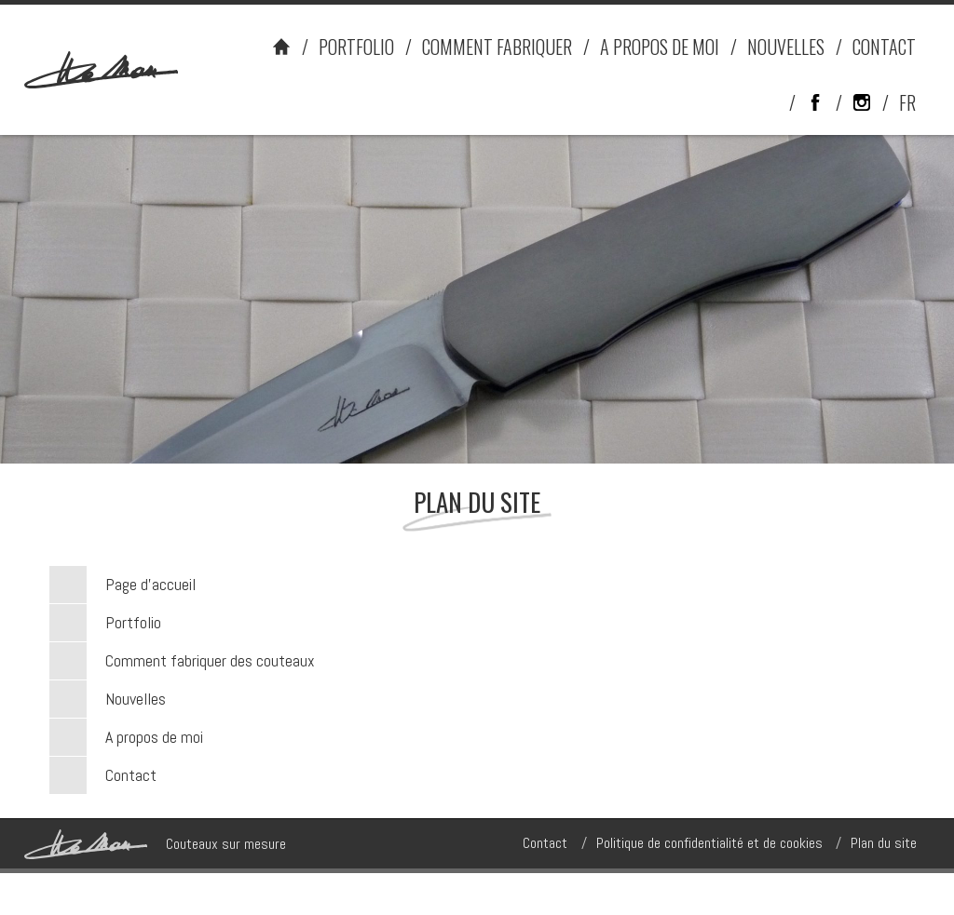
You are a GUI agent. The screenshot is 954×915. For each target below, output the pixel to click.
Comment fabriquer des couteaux (210, 660)
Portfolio (133, 622)
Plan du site (884, 843)
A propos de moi (154, 736)
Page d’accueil (150, 584)
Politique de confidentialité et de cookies (709, 843)
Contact (131, 775)
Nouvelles (135, 698)
